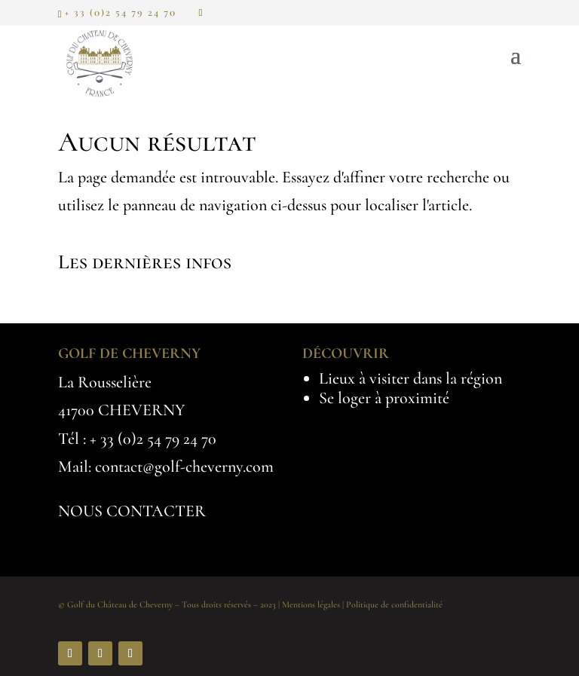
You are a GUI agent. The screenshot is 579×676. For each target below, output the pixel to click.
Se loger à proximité (384, 398)
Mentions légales (311, 604)
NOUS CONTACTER (132, 511)
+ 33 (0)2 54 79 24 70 (153, 438)
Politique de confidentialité (394, 604)
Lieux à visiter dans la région (410, 378)
